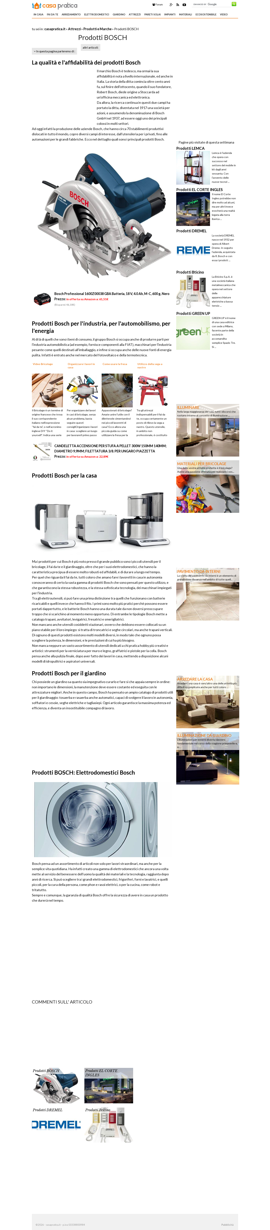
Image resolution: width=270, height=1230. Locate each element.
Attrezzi (135, 14)
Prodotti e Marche (97, 29)
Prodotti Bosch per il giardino (69, 673)
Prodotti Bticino (97, 1110)
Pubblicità (227, 1224)
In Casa (38, 14)
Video (224, 14)
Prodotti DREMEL (48, 1110)
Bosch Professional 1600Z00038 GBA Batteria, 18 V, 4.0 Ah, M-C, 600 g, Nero (112, 294)
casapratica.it (54, 29)
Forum (157, 4)
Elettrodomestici (96, 14)
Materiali (185, 14)
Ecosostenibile (206, 14)
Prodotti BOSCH (46, 1071)
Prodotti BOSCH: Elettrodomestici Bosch (83, 772)
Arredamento (71, 14)
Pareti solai (152, 14)
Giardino (119, 14)
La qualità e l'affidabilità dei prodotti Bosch (86, 62)
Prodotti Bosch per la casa (64, 475)
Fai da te (52, 14)
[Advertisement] (76, 24)
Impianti (170, 14)
